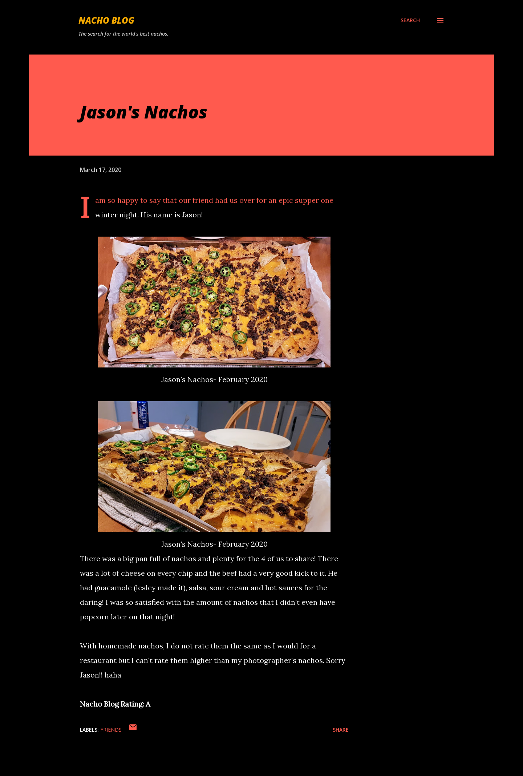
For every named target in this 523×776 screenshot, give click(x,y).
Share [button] (341, 729)
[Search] (410, 20)
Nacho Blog (106, 20)
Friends (111, 729)
